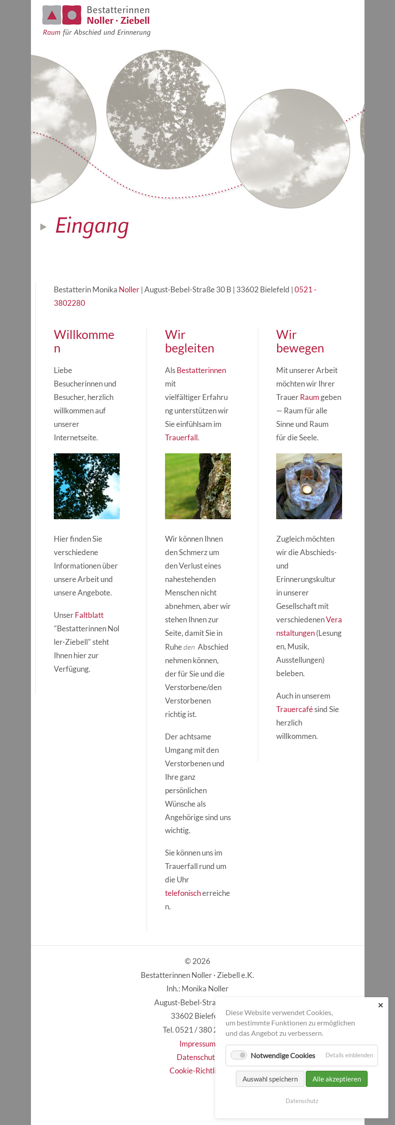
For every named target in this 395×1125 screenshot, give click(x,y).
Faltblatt (89, 615)
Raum (309, 397)
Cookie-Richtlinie (197, 1070)
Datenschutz (197, 1057)
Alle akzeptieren (337, 1079)
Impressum (197, 1043)
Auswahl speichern (270, 1079)
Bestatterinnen (201, 370)
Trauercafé (294, 709)
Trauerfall (181, 437)
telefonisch (183, 893)
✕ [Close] (380, 1005)
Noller (129, 289)
